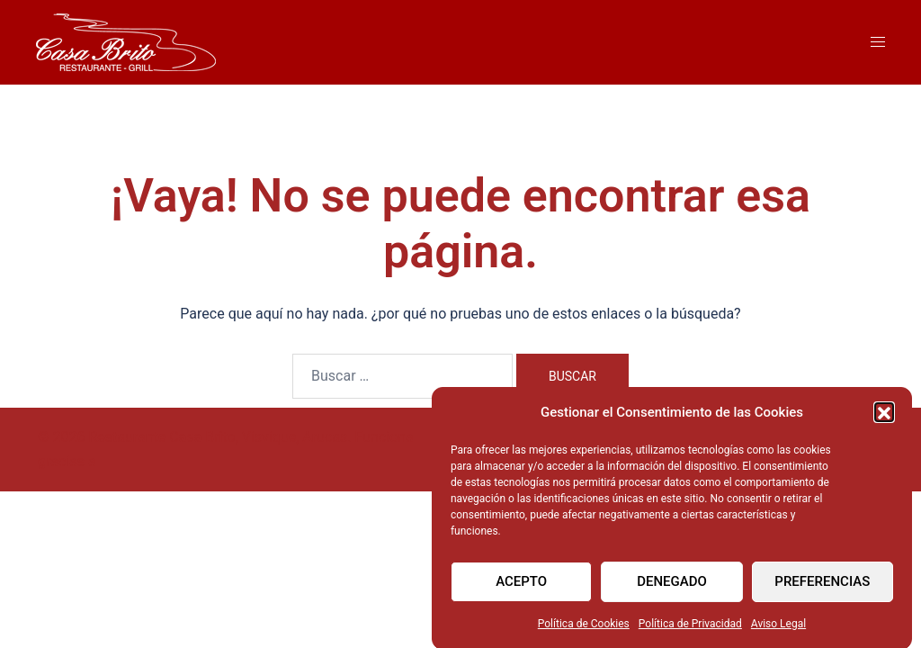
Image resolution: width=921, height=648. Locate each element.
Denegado (672, 589)
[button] (884, 420)
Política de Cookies (584, 632)
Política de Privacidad (690, 632)
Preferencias (822, 589)
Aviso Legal (778, 632)
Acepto (521, 589)
